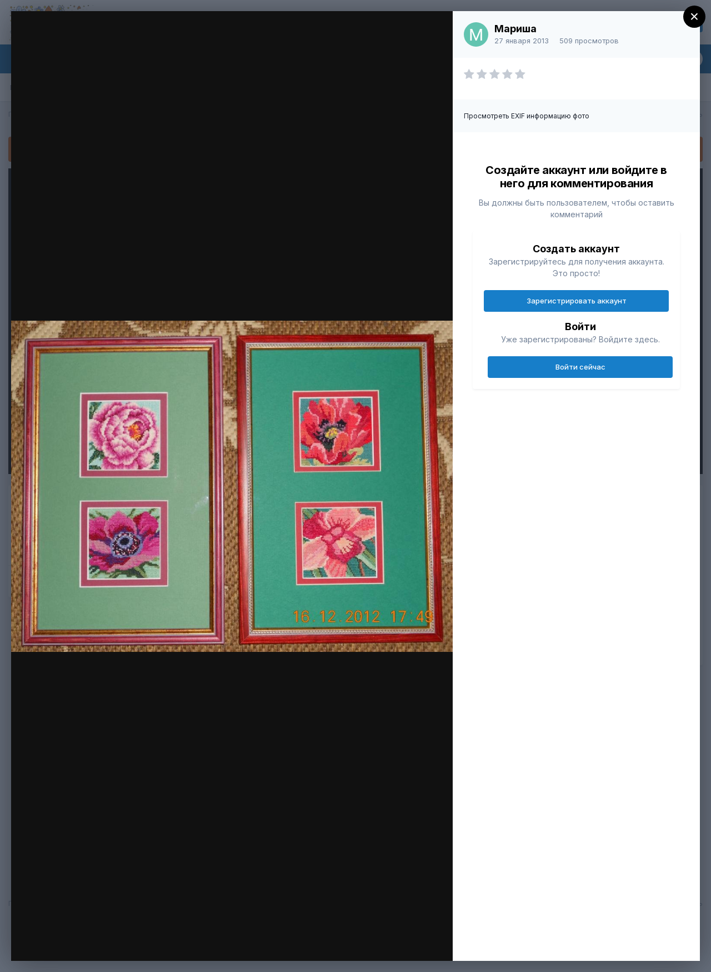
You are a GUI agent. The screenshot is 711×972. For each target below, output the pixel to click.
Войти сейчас (580, 366)
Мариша (515, 28)
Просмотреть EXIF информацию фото (526, 116)
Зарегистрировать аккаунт (577, 300)
